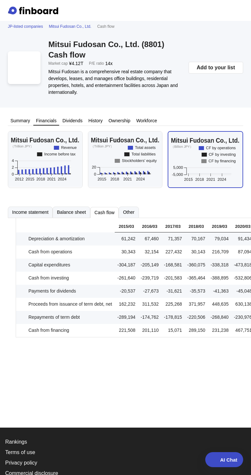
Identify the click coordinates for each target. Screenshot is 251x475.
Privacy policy (21, 463)
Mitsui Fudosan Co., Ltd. (70, 26)
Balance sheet (71, 212)
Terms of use (20, 452)
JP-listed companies (25, 26)
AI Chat (224, 460)
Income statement (30, 212)
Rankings (16, 442)
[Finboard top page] (34, 10)
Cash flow (104, 212)
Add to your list (216, 67)
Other (128, 212)
